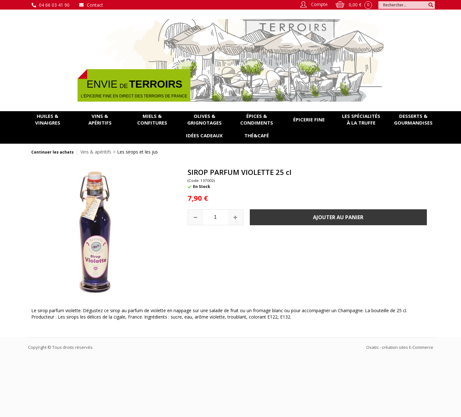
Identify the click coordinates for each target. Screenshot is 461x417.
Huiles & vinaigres (47, 119)
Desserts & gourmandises (413, 119)
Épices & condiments (256, 119)
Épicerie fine (309, 119)
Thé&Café (256, 135)
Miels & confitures (152, 119)
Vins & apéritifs (100, 119)
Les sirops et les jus (137, 152)
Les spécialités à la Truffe (361, 119)
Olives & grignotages (204, 119)
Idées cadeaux (204, 135)
